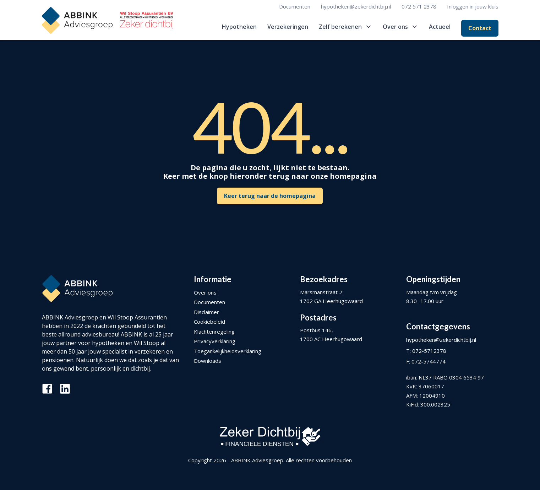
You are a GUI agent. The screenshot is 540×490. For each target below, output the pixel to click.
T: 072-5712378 (426, 350)
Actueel (440, 27)
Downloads (207, 360)
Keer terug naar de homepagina (270, 196)
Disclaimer (206, 312)
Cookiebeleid (209, 321)
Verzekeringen (287, 27)
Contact (479, 28)
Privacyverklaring (214, 341)
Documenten (294, 6)
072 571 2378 (419, 6)
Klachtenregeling (214, 331)
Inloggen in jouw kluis (472, 6)
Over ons (205, 292)
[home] (107, 20)
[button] (345, 26)
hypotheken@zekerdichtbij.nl (356, 6)
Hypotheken (239, 27)
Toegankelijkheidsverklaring (227, 351)
